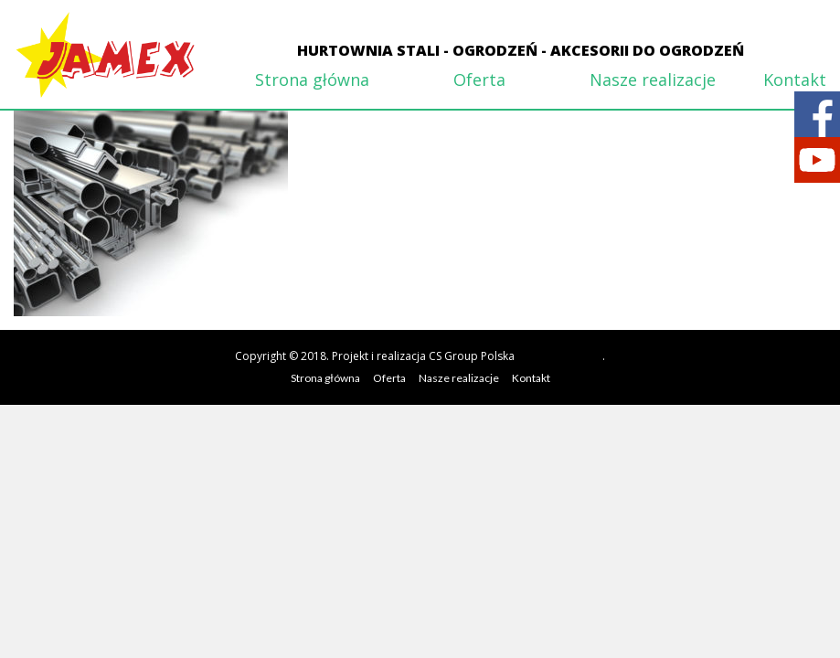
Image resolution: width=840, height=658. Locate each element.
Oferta (479, 79)
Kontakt (794, 79)
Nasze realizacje (653, 79)
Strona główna (312, 79)
